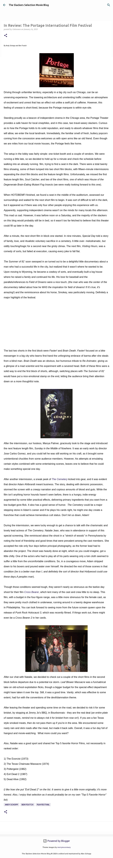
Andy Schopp (11, 805)
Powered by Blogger (56, 840)
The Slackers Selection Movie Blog (29, 5)
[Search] (109, 5)
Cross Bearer (31, 592)
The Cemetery (60, 479)
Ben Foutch (27, 805)
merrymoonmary (64, 847)
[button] (5, 36)
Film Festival (43, 805)
